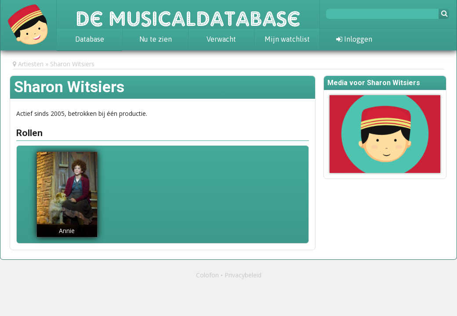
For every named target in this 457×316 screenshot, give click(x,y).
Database (89, 39)
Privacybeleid (243, 275)
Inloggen (354, 39)
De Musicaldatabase (188, 14)
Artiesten (31, 64)
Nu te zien (155, 39)
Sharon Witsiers (72, 64)
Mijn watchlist (287, 39)
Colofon (207, 275)
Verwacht (221, 39)
